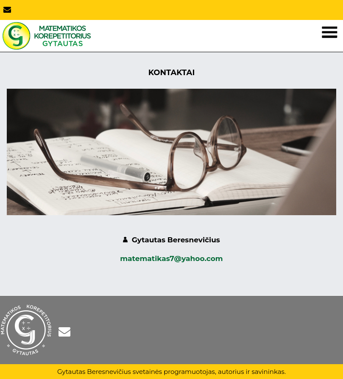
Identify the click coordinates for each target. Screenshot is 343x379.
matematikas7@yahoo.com (171, 258)
